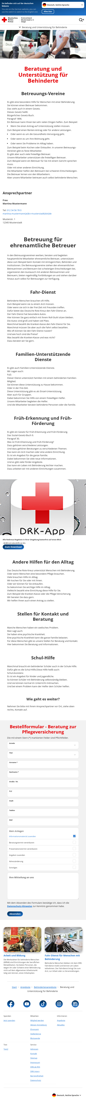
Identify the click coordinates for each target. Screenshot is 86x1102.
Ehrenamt (34, 1029)
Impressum (35, 1062)
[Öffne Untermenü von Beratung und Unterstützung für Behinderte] (43, 27)
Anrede (12, 743)
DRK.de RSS (35, 1067)
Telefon (12, 810)
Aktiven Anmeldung (38, 1025)
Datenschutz (35, 1080)
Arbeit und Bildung (14, 955)
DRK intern (35, 1071)
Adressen (34, 1049)
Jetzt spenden (9, 1020)
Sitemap (33, 1058)
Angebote (61, 1020)
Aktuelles (61, 1025)
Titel (11, 753)
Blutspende (35, 1038)
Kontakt (33, 1053)
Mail (10, 820)
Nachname (14, 772)
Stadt (11, 801)
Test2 (6, 1049)
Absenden (15, 913)
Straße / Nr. (13, 782)
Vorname (13, 762)
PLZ (10, 791)
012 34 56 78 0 (14, 210)
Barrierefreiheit (36, 1076)
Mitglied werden (37, 1020)
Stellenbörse (35, 1034)
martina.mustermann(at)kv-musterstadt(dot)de (27, 213)
